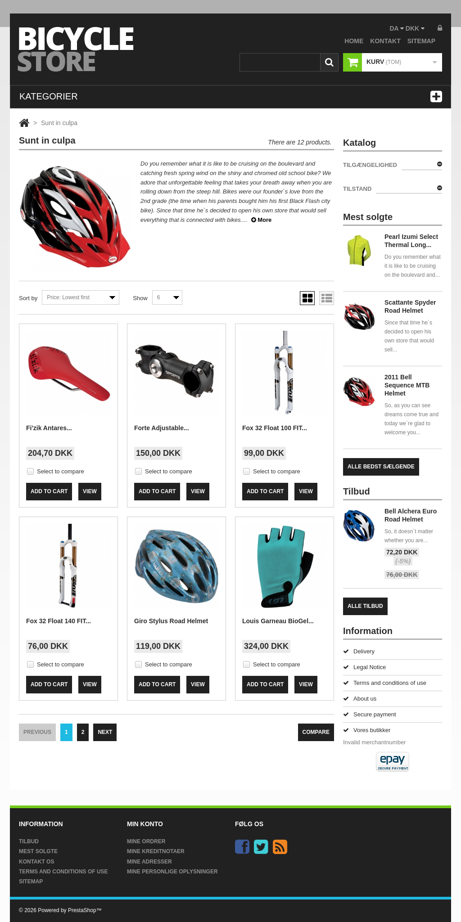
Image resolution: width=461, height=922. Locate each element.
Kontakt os (36, 862)
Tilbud (29, 841)
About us (359, 698)
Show (140, 298)
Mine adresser (149, 862)
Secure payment (369, 714)
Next (105, 732)
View (90, 491)
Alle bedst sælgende (381, 466)
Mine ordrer (146, 841)
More (261, 219)
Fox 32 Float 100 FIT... (274, 428)
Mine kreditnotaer (156, 851)
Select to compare (60, 471)
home (353, 41)
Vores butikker (366, 730)
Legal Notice (364, 667)
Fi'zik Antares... (49, 428)
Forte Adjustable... (161, 428)
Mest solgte (38, 851)
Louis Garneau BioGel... (278, 621)
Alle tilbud (365, 606)
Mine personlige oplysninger (172, 871)
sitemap (421, 41)
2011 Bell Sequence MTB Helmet (406, 385)
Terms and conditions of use (384, 682)
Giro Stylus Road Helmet (171, 621)
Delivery (359, 651)
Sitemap (31, 881)
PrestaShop (82, 910)
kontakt (385, 41)
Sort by (28, 298)
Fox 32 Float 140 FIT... (58, 621)
